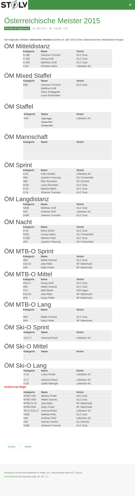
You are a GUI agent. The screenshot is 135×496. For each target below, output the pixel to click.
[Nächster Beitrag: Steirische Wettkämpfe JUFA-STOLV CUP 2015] (28, 446)
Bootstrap (8, 472)
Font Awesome (11, 476)
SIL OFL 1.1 (42, 476)
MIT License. (77, 472)
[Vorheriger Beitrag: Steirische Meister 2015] (11, 446)
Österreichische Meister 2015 (52, 21)
